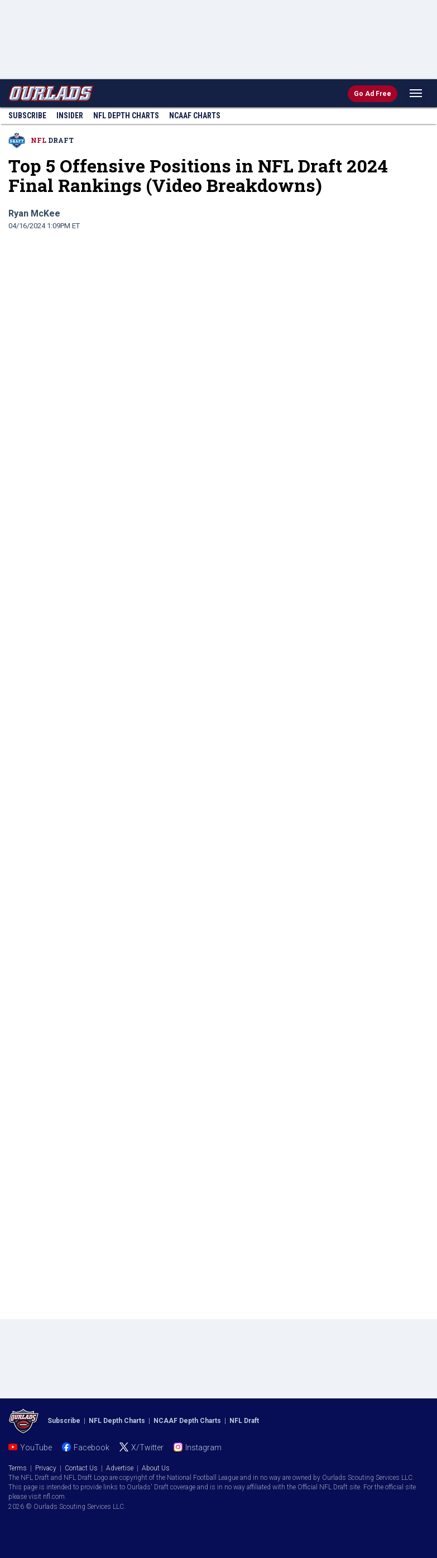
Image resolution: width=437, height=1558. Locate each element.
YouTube (36, 1447)
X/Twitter (147, 1447)
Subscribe (27, 115)
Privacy (45, 1468)
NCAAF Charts (194, 115)
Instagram (203, 1447)
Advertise (119, 1468)
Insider (69, 115)
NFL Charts (126, 115)
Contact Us (81, 1468)
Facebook (91, 1447)
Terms (17, 1468)
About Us (156, 1468)
